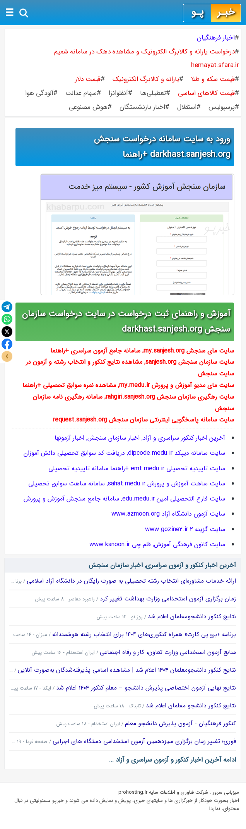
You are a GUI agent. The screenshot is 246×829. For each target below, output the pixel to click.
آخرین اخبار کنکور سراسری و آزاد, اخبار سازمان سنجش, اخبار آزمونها (140, 438)
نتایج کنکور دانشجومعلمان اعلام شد (192, 616)
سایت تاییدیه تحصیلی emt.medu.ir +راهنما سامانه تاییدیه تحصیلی (136, 468)
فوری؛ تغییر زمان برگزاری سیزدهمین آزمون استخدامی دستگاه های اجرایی (144, 741)
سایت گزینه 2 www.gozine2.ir (185, 529)
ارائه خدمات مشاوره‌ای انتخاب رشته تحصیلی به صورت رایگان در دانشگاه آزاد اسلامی (131, 581)
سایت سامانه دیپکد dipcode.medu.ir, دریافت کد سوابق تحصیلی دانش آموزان (124, 453)
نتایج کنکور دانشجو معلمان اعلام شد (191, 705)
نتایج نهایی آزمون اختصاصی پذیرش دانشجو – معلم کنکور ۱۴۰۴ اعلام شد (146, 688)
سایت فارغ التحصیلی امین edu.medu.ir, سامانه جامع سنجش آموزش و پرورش (124, 499)
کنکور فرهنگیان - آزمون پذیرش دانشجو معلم (180, 723)
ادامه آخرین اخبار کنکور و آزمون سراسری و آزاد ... (172, 760)
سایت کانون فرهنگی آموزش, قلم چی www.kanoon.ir (157, 544)
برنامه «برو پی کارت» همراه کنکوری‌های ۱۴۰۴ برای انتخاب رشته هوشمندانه (144, 634)
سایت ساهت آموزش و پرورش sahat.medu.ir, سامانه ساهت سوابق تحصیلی (126, 483)
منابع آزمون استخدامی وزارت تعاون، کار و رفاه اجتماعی (168, 652)
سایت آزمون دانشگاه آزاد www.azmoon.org (168, 514)
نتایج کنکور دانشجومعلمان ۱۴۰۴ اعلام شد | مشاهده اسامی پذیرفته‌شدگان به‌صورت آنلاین (127, 670)
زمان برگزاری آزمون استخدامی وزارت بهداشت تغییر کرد (168, 599)
